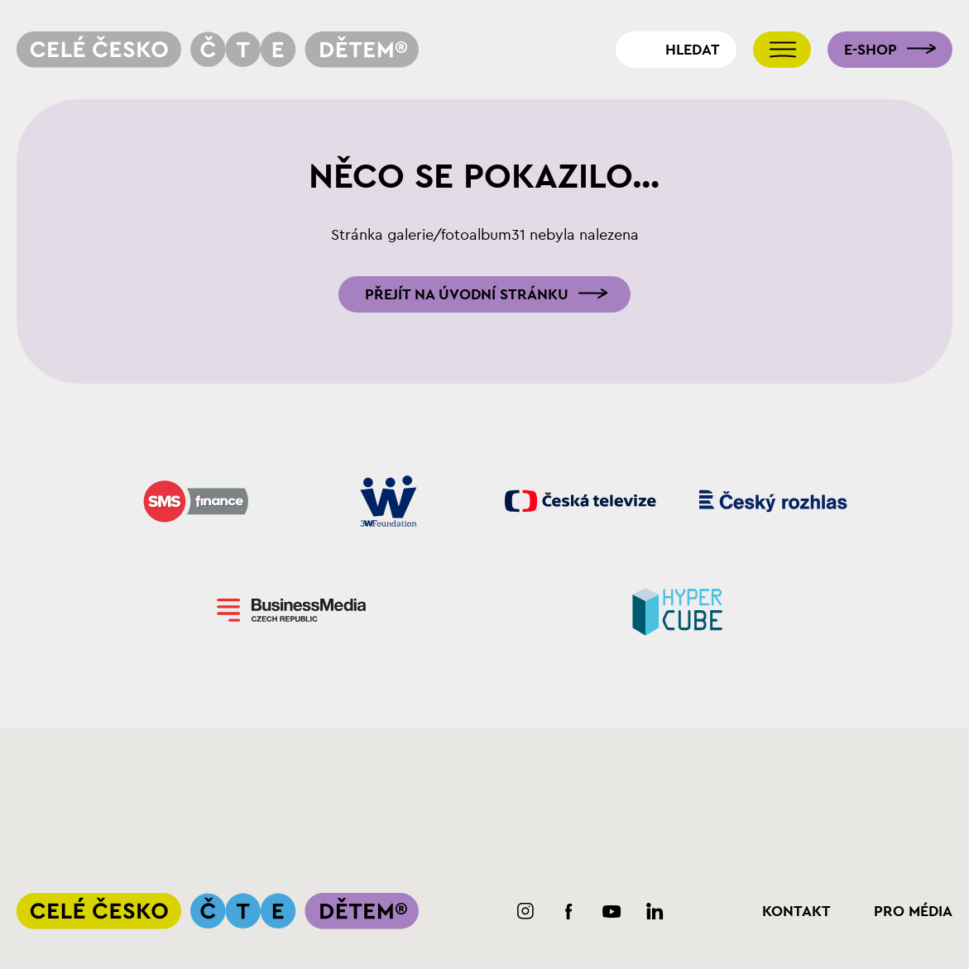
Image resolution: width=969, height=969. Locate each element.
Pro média (913, 911)
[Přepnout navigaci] (782, 49)
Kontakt (796, 911)
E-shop (870, 49)
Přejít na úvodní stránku (466, 294)
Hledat (692, 49)
